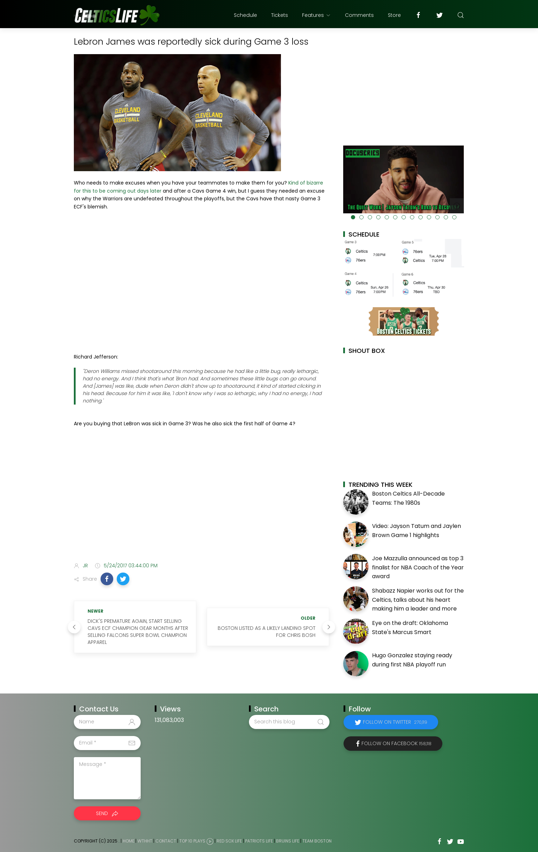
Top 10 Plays (192, 841)
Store (394, 15)
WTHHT (144, 841)
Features (316, 15)
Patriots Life (259, 841)
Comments (359, 15)
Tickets (279, 15)
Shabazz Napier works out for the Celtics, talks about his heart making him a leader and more (418, 600)
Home (128, 841)
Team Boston (317, 841)
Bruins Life (287, 841)
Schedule (245, 15)
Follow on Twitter (395, 721)
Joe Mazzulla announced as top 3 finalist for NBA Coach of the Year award (418, 567)
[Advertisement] (201, 501)
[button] (107, 579)
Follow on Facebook (396, 743)
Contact (165, 841)
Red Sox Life (229, 841)
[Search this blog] (289, 722)
